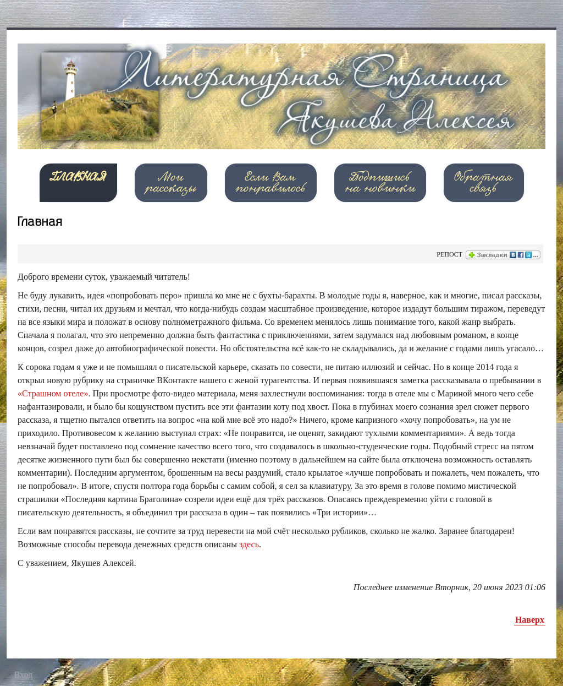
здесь (249, 544)
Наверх (529, 619)
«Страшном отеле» (53, 393)
